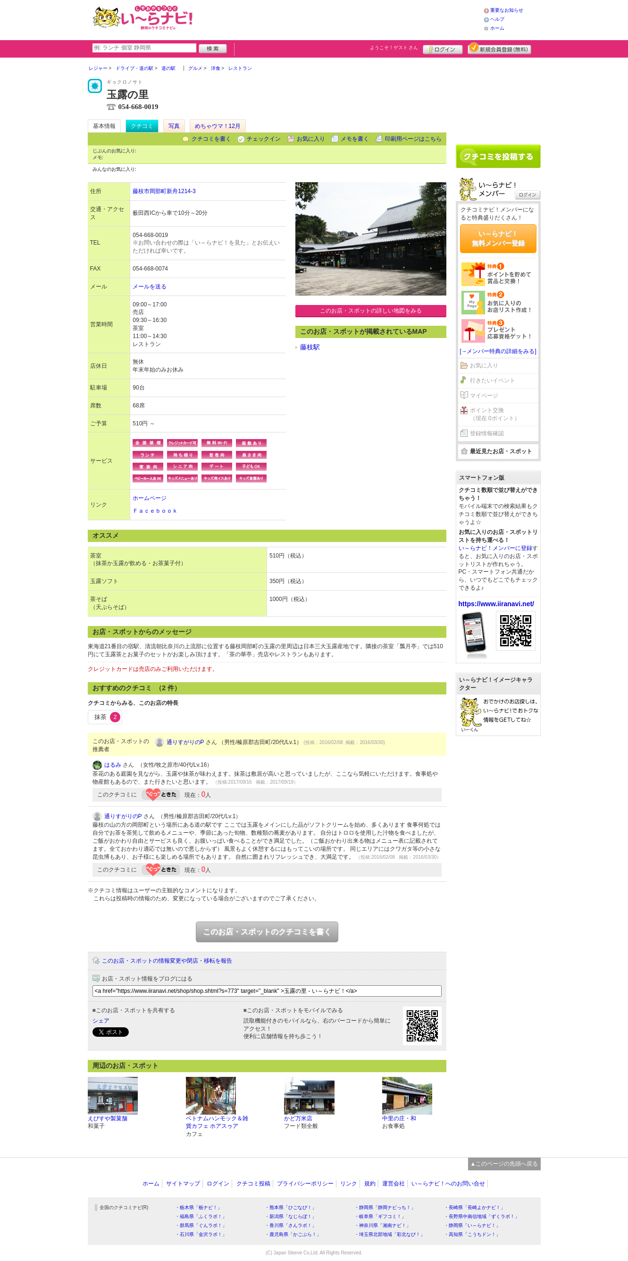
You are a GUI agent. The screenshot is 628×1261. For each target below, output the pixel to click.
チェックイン (264, 138)
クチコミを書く (211, 138)
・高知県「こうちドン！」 (472, 1234)
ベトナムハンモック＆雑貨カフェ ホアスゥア (217, 1122)
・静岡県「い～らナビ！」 (472, 1225)
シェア (100, 1020)
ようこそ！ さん (394, 47)
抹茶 (107, 717)
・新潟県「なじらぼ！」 (291, 1216)
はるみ (112, 765)
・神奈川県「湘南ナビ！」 (382, 1225)
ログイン (443, 48)
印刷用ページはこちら (413, 138)
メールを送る (150, 286)
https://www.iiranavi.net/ (497, 604)
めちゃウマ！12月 (218, 126)
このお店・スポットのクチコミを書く (267, 932)
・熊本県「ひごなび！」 (291, 1207)
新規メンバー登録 (499, 48)
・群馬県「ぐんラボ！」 (201, 1225)
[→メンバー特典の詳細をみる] (498, 351)
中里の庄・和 (399, 1118)
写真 (174, 126)
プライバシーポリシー (305, 1183)
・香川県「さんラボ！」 (291, 1225)
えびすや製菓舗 (107, 1118)
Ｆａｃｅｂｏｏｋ (155, 511)
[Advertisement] (339, 19)
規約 (370, 1183)
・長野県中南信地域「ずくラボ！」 (481, 1216)
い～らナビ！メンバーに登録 (495, 548)
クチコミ (142, 126)
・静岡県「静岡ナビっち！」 (385, 1207)
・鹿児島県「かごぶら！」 (293, 1234)
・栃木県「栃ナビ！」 (198, 1207)
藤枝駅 (310, 347)
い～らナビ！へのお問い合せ (448, 1183)
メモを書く (355, 138)
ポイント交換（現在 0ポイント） (495, 414)
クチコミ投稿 (253, 1183)
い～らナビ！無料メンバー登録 (498, 238)
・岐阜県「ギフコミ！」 (380, 1216)
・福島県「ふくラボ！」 (201, 1216)
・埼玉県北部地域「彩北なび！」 (389, 1234)
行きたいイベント (492, 380)
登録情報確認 (487, 433)
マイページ (484, 395)
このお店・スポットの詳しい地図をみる (371, 310)
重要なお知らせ (506, 10)
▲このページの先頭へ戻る (504, 1163)
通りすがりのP (185, 742)
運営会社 (393, 1183)
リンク (348, 1183)
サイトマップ (183, 1183)
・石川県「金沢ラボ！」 (201, 1234)
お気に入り (311, 138)
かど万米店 (298, 1118)
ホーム (497, 28)
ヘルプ (497, 19)
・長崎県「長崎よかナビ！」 (474, 1207)
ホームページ (150, 498)
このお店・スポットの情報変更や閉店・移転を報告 (167, 960)
